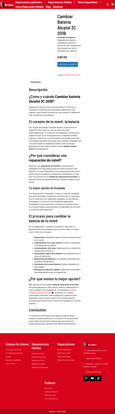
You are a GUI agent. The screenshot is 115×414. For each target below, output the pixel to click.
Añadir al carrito (68, 64)
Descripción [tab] (36, 82)
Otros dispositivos (90, 2)
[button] (107, 4)
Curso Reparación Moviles (29, 6)
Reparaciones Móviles (62, 2)
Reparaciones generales (31, 2)
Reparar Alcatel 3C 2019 (72, 75)
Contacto (58, 6)
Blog (48, 6)
